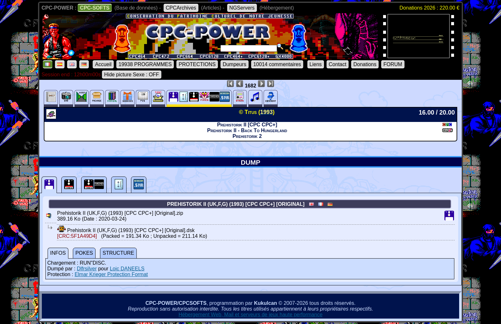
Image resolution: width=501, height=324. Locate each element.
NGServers (242, 8)
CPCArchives (181, 8)
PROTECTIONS (197, 64)
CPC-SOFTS (94, 8)
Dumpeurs (234, 64)
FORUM (392, 64)
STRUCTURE (118, 253)
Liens (316, 64)
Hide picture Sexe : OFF (131, 74)
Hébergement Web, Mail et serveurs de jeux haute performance (251, 314)
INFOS (58, 253)
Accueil (103, 64)
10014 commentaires (277, 64)
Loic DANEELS (127, 268)
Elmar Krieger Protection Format (111, 274)
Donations (364, 64)
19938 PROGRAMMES (145, 64)
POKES (84, 253)
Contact (337, 64)
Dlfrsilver (86, 268)
